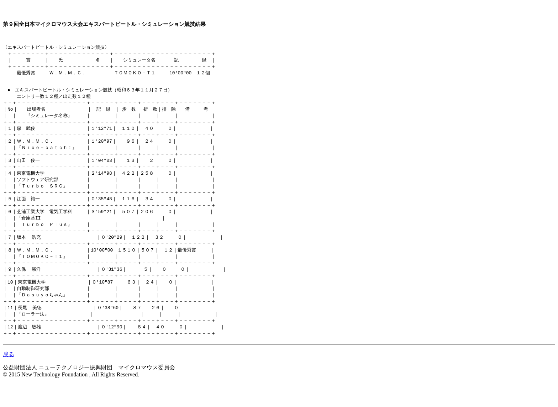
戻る (8, 378)
